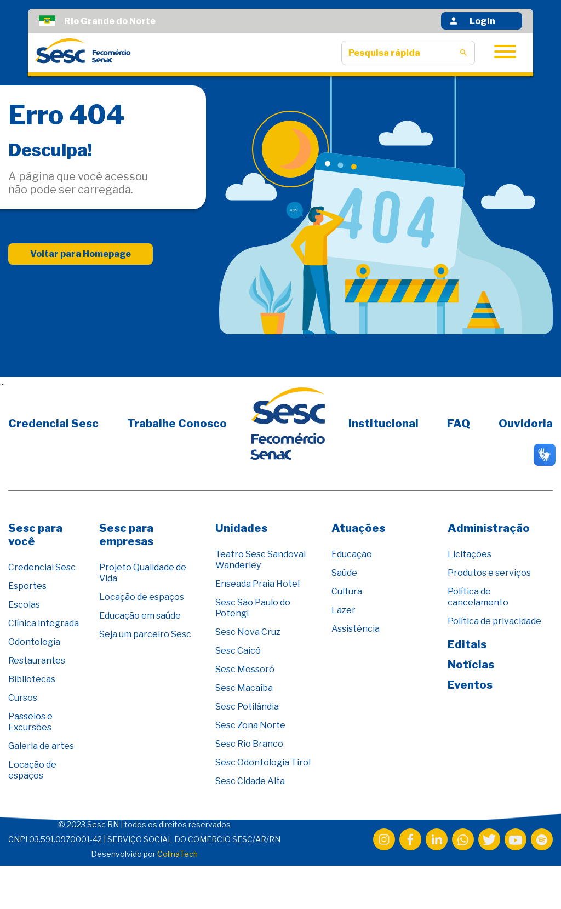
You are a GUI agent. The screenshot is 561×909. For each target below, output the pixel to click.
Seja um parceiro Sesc (145, 634)
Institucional (383, 423)
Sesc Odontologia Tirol (263, 762)
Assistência (355, 629)
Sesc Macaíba (244, 688)
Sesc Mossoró (244, 669)
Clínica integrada (43, 623)
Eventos (470, 684)
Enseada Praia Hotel (257, 584)
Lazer (343, 610)
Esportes (27, 586)
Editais (467, 644)
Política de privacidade (494, 621)
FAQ (458, 423)
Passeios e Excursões (30, 722)
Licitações (469, 554)
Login (471, 20)
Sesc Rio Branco (249, 744)
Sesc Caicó (238, 650)
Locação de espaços (32, 770)
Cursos (22, 698)
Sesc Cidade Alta (250, 781)
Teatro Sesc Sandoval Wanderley (260, 559)
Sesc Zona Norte (250, 725)
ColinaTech (177, 854)
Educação (351, 554)
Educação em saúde (140, 615)
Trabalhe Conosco (177, 423)
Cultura (346, 591)
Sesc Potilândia (247, 706)
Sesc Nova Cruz (247, 632)
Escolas (24, 604)
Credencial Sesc (53, 423)
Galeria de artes (41, 746)
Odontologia (34, 642)
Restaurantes (36, 660)
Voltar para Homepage (80, 254)
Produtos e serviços (489, 573)
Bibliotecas (31, 679)
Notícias (471, 664)
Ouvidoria (526, 423)
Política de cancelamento (478, 597)
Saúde (344, 573)
